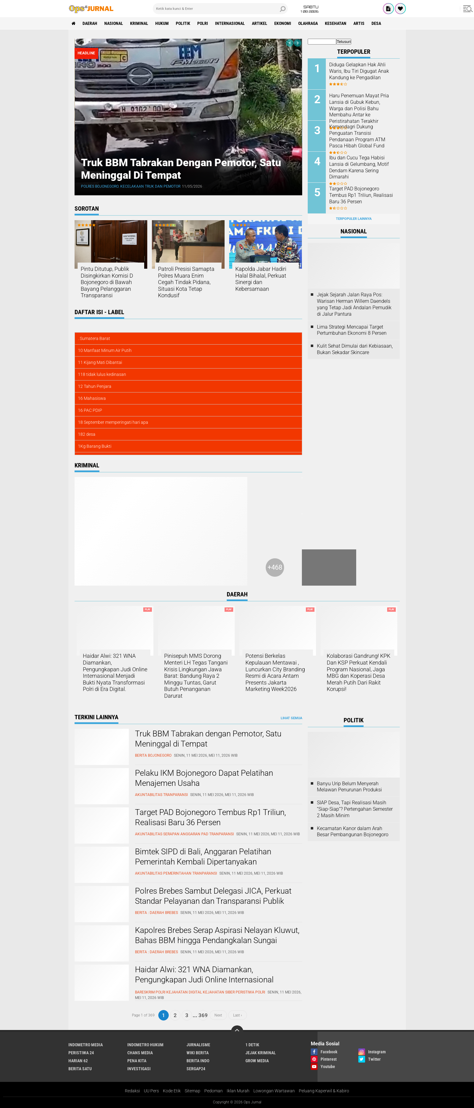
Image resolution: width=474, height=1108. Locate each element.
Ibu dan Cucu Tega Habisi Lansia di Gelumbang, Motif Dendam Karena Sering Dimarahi (359, 167)
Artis (358, 23)
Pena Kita (136, 1060)
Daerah (90, 23)
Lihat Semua (291, 718)
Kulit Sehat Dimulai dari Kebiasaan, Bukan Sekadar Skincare (355, 349)
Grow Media (257, 1060)
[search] (220, 8)
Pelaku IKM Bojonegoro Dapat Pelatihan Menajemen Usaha (204, 778)
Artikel (259, 23)
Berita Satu (80, 1068)
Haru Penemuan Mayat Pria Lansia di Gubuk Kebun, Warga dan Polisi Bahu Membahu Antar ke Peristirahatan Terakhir (359, 108)
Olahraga (308, 23)
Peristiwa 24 (81, 1052)
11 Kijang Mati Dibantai (100, 362)
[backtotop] (237, 1031)
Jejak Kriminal (260, 1052)
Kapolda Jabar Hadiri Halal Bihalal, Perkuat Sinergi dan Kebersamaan (260, 279)
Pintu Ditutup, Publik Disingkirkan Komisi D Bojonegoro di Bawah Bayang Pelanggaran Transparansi (107, 282)
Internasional (230, 23)
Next (218, 1015)
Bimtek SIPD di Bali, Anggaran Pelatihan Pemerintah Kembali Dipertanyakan (203, 857)
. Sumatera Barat (94, 338)
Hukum (162, 23)
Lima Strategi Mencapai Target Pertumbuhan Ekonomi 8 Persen (352, 330)
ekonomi (282, 23)
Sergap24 (196, 1068)
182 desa (86, 434)
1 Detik (252, 1044)
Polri (202, 23)
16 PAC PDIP (90, 410)
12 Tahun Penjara (94, 386)
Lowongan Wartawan (274, 1090)
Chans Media (140, 1052)
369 (203, 1015)
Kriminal (139, 23)
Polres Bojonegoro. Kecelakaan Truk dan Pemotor (130, 186)
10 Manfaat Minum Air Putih (105, 350)
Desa (376, 23)
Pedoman (213, 1090)
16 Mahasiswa (92, 398)
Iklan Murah (238, 1090)
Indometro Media (85, 1044)
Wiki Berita (198, 1052)
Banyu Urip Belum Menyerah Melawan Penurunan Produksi (349, 787)
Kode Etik (172, 1090)
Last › (237, 1015)
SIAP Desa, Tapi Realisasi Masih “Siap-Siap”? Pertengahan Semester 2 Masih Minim (355, 809)
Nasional (113, 23)
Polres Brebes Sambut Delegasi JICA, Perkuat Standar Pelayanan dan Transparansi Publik (213, 896)
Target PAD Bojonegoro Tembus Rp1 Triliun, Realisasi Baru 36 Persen (361, 195)
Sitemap (192, 1090)
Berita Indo (198, 1060)
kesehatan (335, 23)
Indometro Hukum (145, 1044)
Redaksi (132, 1090)
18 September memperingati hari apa (113, 422)
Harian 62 (78, 1060)
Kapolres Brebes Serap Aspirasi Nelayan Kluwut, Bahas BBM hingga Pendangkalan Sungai (217, 935)
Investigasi (139, 1068)
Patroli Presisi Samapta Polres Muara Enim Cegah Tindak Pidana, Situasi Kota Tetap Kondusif (186, 282)
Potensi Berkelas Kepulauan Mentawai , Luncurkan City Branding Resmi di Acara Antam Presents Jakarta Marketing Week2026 (275, 672)
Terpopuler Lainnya (354, 219)
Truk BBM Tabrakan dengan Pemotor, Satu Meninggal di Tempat (208, 739)
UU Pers (151, 1090)
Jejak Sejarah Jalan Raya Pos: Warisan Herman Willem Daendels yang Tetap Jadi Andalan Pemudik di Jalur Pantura (354, 304)
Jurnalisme (198, 1044)
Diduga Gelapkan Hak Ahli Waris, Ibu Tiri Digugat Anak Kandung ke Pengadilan (359, 71)
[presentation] (289, 43)
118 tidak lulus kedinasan (102, 374)
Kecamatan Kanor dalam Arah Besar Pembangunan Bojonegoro (352, 831)
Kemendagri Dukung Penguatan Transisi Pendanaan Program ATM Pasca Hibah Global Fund (357, 136)
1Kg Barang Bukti (94, 446)
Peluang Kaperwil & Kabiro (324, 1090)
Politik (183, 23)
